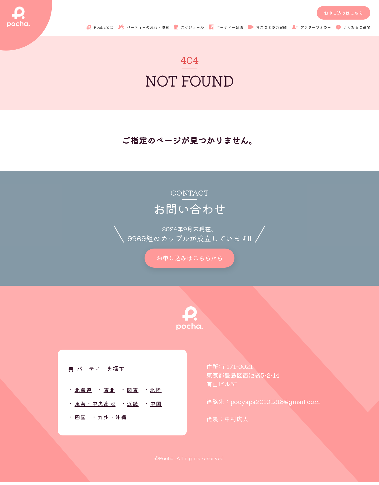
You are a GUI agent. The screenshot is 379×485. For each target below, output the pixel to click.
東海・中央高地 (98, 405)
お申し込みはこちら (343, 13)
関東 (137, 392)
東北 (112, 392)
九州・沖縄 (116, 419)
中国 (164, 405)
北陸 (162, 392)
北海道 (85, 392)
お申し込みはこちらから (189, 259)
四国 (81, 419)
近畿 (139, 405)
